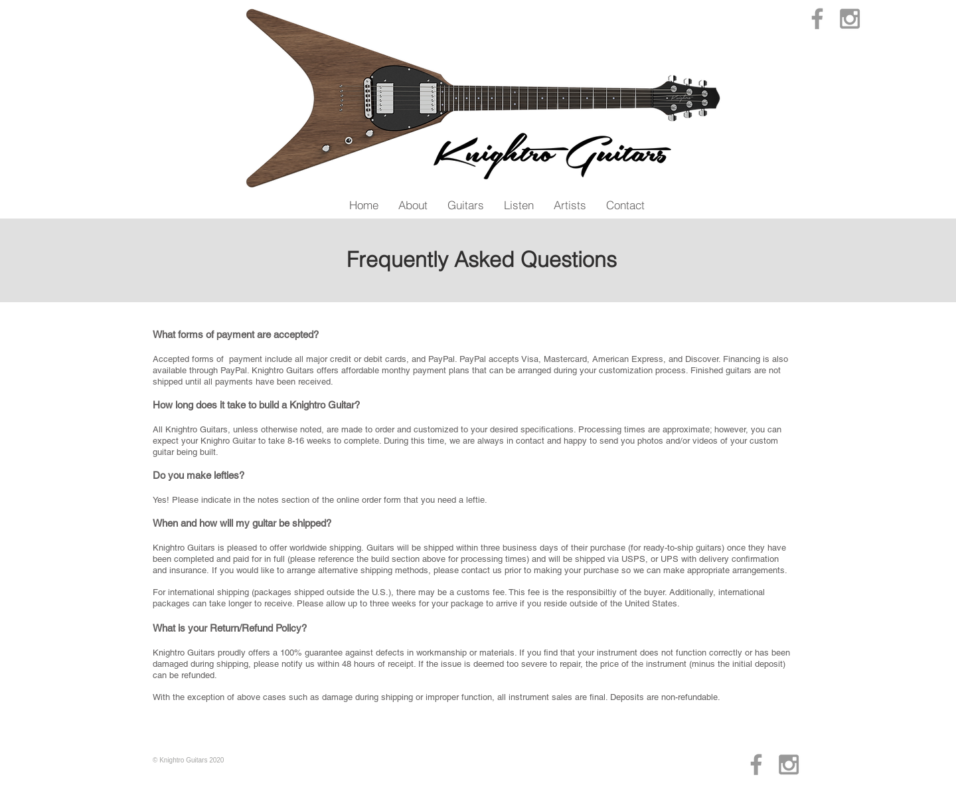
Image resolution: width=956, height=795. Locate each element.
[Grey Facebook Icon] (817, 19)
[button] (413, 205)
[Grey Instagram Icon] (850, 19)
